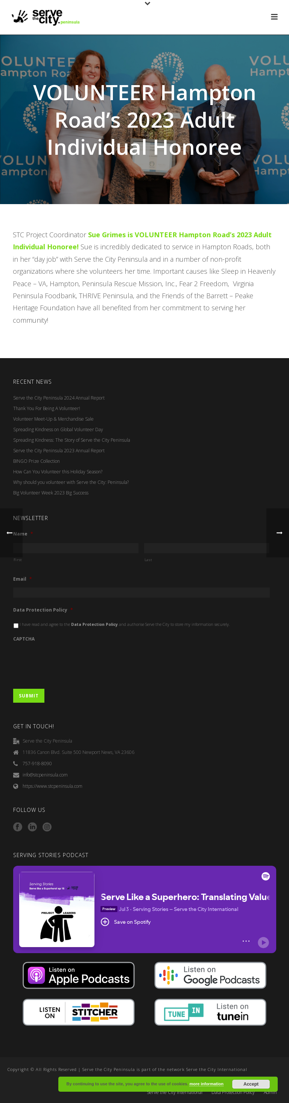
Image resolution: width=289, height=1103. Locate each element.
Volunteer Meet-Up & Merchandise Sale (53, 419)
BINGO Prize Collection (36, 461)
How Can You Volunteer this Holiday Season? (57, 471)
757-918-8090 (37, 763)
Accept (251, 1084)
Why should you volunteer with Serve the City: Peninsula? (71, 482)
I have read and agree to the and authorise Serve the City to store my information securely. (125, 624)
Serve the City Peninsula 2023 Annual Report (59, 450)
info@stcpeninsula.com (45, 775)
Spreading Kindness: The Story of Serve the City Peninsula (71, 440)
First (18, 559)
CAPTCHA (24, 639)
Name (23, 534)
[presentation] (70, 662)
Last (148, 559)
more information (206, 1084)
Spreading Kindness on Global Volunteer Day (58, 429)
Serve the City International (174, 1092)
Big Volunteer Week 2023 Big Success (50, 493)
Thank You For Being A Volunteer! (46, 408)
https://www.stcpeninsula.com (52, 786)
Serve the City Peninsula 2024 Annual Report (59, 398)
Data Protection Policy (43, 610)
